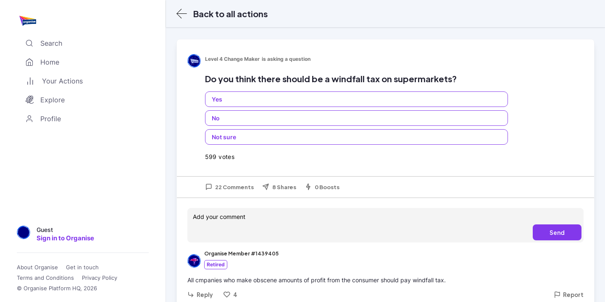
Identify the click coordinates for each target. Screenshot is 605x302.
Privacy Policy (99, 278)
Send (557, 232)
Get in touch (82, 267)
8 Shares (279, 187)
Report (569, 294)
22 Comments (229, 187)
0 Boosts (322, 187)
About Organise (37, 267)
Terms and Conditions (45, 278)
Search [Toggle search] (42, 43)
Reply (200, 294)
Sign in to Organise (65, 238)
